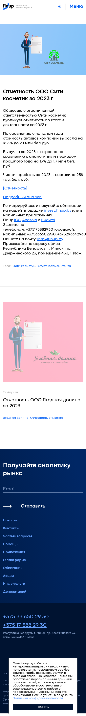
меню (76, 7)
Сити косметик (23, 266)
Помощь (10, 544)
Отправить (33, 506)
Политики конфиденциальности (38, 698)
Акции (8, 576)
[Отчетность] (15, 188)
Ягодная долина (16, 418)
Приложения (14, 552)
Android (29, 220)
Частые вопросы (17, 536)
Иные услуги (14, 583)
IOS (17, 220)
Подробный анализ (22, 197)
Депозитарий (14, 591)
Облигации (13, 568)
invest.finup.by (57, 210)
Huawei (48, 220)
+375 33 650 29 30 (26, 617)
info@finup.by (50, 239)
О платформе (14, 560)
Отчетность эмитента (54, 266)
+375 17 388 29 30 (25, 625)
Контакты (11, 528)
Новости (10, 520)
